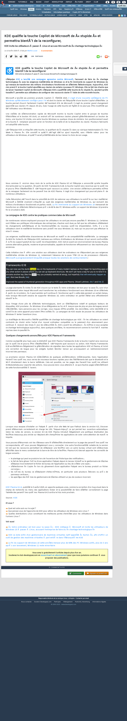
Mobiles (113, 6)
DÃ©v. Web (71, 6)
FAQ (31, 2)
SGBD (98, 6)
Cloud (38, 6)
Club (96, 2)
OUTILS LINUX (50, 15)
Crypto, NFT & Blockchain (81, 12)
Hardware (47, 9)
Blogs (39, 2)
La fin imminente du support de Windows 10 (73, 220)
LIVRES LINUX (62, 15)
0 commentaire (46, 67)
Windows (23, 9)
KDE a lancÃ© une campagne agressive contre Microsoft (44, 95)
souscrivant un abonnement (54, 571)
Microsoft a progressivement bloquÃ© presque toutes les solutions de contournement (46, 274)
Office (105, 6)
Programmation (88, 6)
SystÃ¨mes (122, 6)
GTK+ (86, 15)
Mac (60, 9)
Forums (11, 2)
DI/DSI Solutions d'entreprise (23, 6)
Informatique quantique (62, 12)
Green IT (88, 9)
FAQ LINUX (23, 15)
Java (63, 6)
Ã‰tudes (79, 2)
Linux (31, 9)
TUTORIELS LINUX (36, 15)
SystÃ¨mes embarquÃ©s (113, 9)
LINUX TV (72, 15)
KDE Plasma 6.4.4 (14, 503)
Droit (88, 2)
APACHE (97, 15)
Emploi (69, 2)
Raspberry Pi (68, 9)
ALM (48, 6)
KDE (15, 514)
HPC (54, 9)
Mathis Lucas (32, 67)
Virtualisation (46, 12)
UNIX (80, 15)
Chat (46, 2)
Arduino (38, 9)
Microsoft (56, 6)
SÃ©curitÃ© (98, 9)
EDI (79, 6)
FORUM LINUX (12, 15)
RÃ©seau (79, 9)
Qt (91, 15)
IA (43, 6)
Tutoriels (22, 2)
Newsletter (57, 2)
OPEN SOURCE (107, 15)
